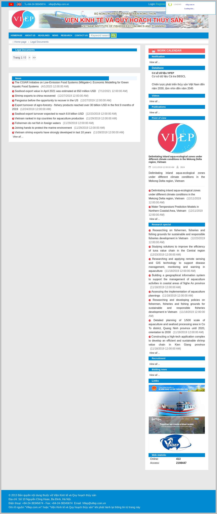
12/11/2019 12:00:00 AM (161, 167)
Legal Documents (39, 41)
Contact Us (81, 35)
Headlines (43, 35)
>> (34, 57)
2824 (181, 167)
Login (152, 4)
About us (30, 35)
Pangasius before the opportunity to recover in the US (46, 100)
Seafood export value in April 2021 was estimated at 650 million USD (55, 91)
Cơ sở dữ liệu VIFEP (163, 73)
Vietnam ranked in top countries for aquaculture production (49, 118)
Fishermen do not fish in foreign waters (38, 123)
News (55, 35)
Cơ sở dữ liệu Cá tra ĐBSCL (169, 76)
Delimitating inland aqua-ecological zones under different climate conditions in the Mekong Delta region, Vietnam (175, 194)
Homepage (16, 35)
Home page (20, 41)
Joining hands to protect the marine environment (43, 127)
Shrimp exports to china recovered (35, 95)
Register (161, 4)
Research (66, 35)
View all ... (18, 136)
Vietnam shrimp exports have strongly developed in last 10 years (53, 132)
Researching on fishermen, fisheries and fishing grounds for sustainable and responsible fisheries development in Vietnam (177, 234)
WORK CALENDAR (167, 50)
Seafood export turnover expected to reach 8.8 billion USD (49, 113)
